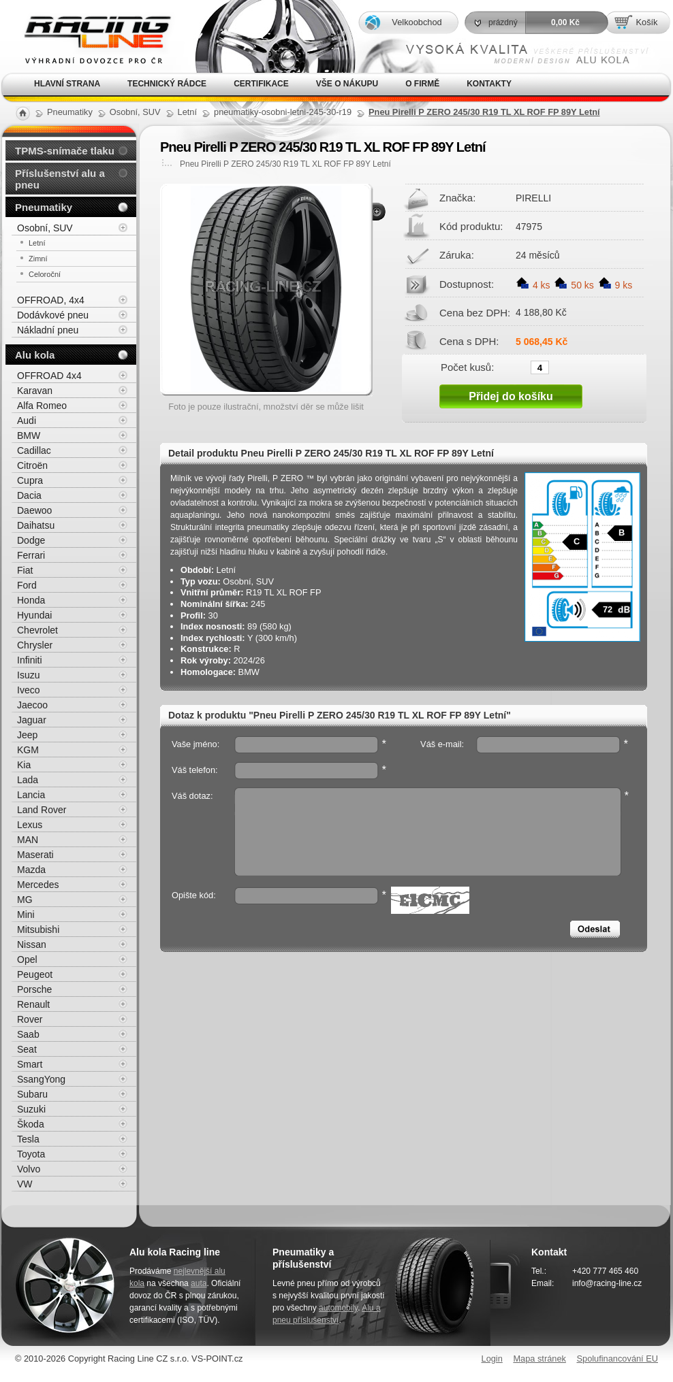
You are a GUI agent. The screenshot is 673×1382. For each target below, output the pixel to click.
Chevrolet (37, 630)
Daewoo (34, 510)
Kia (24, 764)
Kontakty (489, 83)
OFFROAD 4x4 (49, 375)
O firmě (422, 83)
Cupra (30, 480)
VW (25, 1184)
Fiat (25, 570)
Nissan (31, 944)
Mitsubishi (38, 929)
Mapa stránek (539, 1358)
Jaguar (31, 719)
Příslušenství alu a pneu (60, 179)
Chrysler (34, 645)
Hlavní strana (67, 83)
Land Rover (41, 809)
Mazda (31, 869)
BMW (28, 435)
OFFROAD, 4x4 (50, 300)
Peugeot (34, 974)
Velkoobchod (416, 22)
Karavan (34, 390)
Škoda (30, 1124)
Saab (28, 1034)
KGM (28, 749)
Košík (646, 22)
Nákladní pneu (47, 330)
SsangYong (41, 1079)
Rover (29, 1019)
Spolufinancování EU (617, 1358)
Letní (37, 243)
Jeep (27, 734)
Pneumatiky (43, 207)
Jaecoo (32, 705)
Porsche (34, 989)
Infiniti (29, 660)
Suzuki (31, 1109)
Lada (27, 779)
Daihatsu (35, 525)
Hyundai (34, 615)
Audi (26, 420)
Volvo (28, 1169)
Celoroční (45, 274)
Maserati (35, 854)
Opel (27, 959)
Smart (29, 1064)
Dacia (29, 495)
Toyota (31, 1154)
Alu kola (34, 355)
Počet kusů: (467, 366)
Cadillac (34, 450)
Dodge (31, 540)
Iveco (28, 690)
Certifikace (261, 83)
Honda (31, 600)
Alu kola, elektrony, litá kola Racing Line (88, 36)
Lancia (31, 794)
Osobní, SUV (45, 228)
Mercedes (38, 884)
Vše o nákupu (347, 83)
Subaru (32, 1094)
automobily (338, 1308)
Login (492, 1358)
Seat (27, 1049)
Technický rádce (166, 83)
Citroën (32, 465)
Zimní (38, 258)
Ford (27, 585)
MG (25, 899)
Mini (26, 914)
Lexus (29, 824)
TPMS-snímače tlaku (64, 151)
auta (198, 1283)
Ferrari (31, 555)
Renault (33, 1004)
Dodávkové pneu (53, 315)
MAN (27, 839)
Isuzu (28, 675)
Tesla (28, 1139)
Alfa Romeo (42, 405)
